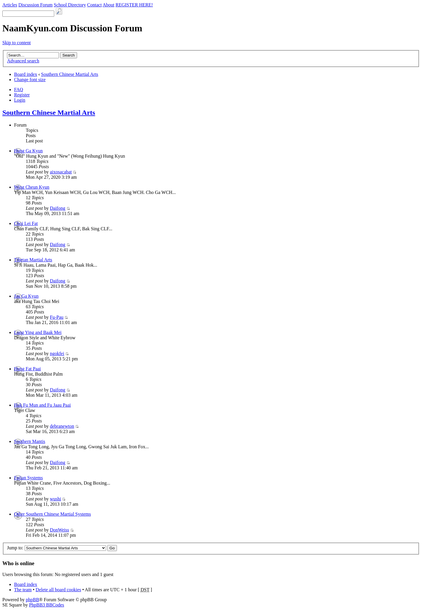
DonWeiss (59, 529)
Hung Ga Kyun (28, 150)
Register (22, 94)
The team (23, 589)
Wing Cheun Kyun (31, 187)
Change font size (30, 79)
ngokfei (57, 353)
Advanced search (23, 60)
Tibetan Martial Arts (33, 259)
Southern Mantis (29, 441)
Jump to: (15, 547)
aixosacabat (61, 171)
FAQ (18, 89)
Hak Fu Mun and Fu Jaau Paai (42, 405)
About (108, 4)
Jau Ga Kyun (26, 296)
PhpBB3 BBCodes (46, 604)
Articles (9, 4)
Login (19, 100)
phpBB (32, 599)
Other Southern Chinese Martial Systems (52, 514)
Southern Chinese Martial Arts (69, 74)
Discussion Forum (35, 4)
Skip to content (16, 42)
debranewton (62, 426)
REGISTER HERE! (134, 4)
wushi (55, 498)
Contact (94, 4)
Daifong (57, 208)
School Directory (70, 4)
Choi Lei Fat (26, 223)
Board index (25, 74)
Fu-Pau (56, 317)
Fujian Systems (28, 477)
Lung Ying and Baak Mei (38, 332)
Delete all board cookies (58, 589)
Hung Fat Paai (27, 368)
